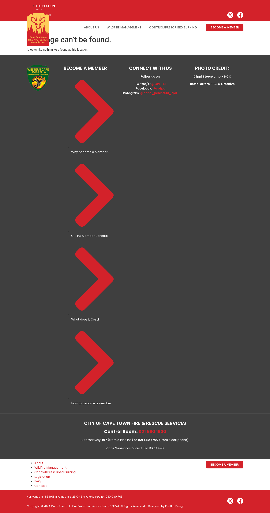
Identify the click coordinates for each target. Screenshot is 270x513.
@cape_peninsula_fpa (159, 93)
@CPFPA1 (158, 84)
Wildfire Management (124, 27)
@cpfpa (159, 88)
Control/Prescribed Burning (173, 27)
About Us (91, 27)
